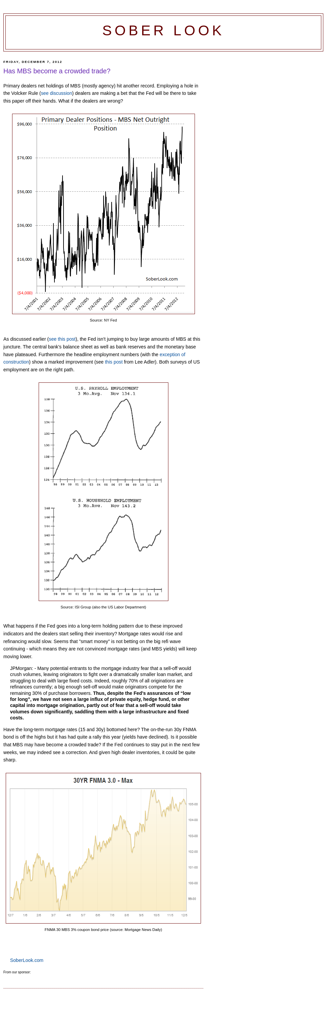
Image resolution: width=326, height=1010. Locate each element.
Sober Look (163, 30)
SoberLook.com (26, 960)
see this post (62, 339)
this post (114, 362)
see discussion (56, 93)
